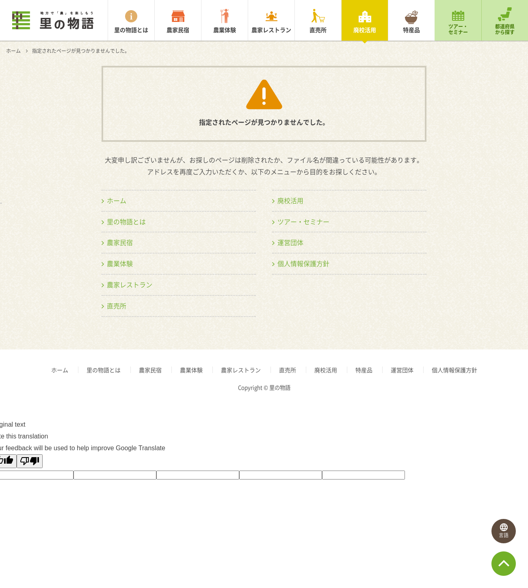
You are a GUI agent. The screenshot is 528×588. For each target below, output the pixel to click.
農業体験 (224, 30)
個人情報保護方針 (303, 263)
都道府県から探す (505, 29)
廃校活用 (364, 30)
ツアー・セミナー (458, 29)
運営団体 (290, 242)
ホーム (13, 50)
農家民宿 (178, 30)
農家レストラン (271, 30)
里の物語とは (131, 30)
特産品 (411, 30)
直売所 (318, 30)
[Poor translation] (30, 461)
